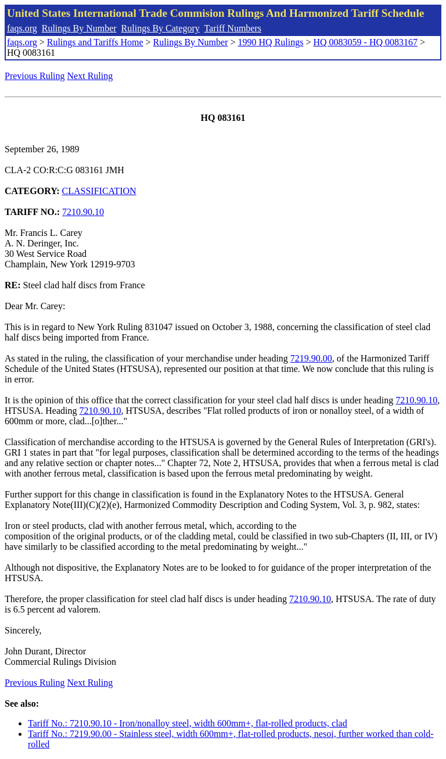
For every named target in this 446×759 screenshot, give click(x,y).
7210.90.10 (83, 212)
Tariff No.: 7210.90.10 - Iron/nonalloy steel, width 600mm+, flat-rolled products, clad (187, 723)
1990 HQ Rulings (271, 42)
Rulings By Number (79, 28)
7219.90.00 (311, 358)
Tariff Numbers (232, 28)
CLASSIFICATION (99, 191)
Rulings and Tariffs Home (95, 42)
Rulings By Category (160, 28)
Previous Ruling (35, 76)
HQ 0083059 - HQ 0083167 (365, 42)
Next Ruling (90, 76)
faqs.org (22, 28)
